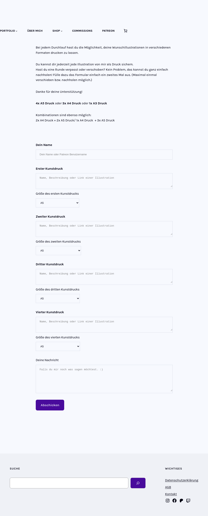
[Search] (138, 483)
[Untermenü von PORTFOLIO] (16, 31)
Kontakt (171, 494)
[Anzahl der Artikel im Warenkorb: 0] (125, 31)
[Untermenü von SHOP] (62, 31)
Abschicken (50, 405)
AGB (168, 487)
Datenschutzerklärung (181, 480)
